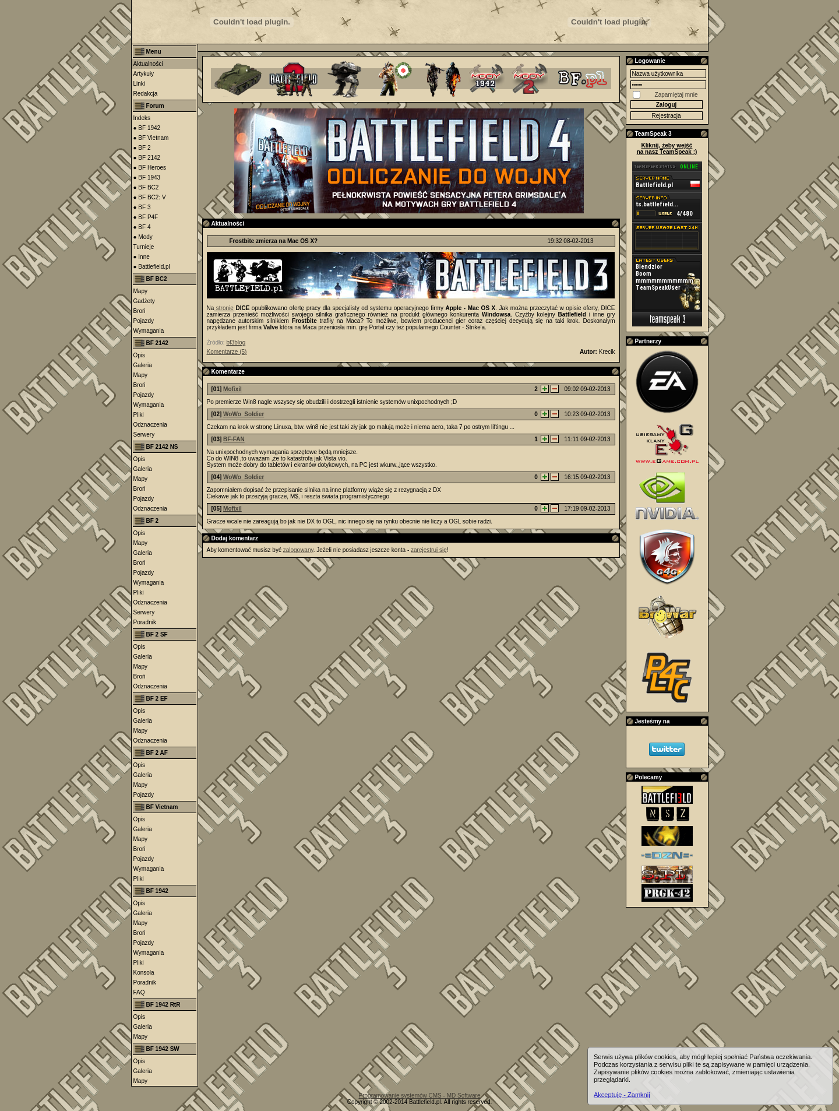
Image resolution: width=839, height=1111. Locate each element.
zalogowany (298, 550)
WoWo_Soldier (243, 414)
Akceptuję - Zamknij (622, 1094)
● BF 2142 (147, 157)
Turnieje (143, 247)
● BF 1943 (147, 177)
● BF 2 (142, 148)
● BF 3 (142, 207)
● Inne (141, 257)
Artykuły (143, 74)
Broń (139, 311)
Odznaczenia (150, 424)
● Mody (143, 237)
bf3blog (235, 342)
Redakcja (145, 93)
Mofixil (232, 389)
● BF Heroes (150, 167)
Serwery (144, 434)
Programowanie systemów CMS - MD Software (420, 1095)
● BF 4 (142, 227)
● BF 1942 (147, 128)
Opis (139, 355)
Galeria (142, 365)
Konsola (143, 972)
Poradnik (144, 622)
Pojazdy (143, 321)
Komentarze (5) (227, 352)
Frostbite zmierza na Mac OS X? (274, 241)
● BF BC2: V (149, 197)
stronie (224, 308)
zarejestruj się (429, 550)
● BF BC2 (146, 187)
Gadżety (144, 301)
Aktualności (148, 64)
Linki (139, 83)
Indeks (141, 118)
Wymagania (148, 331)
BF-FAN (234, 439)
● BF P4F (145, 217)
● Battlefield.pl (151, 266)
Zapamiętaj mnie (676, 95)
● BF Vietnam (151, 138)
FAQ (139, 992)
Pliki (138, 415)
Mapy (140, 291)
